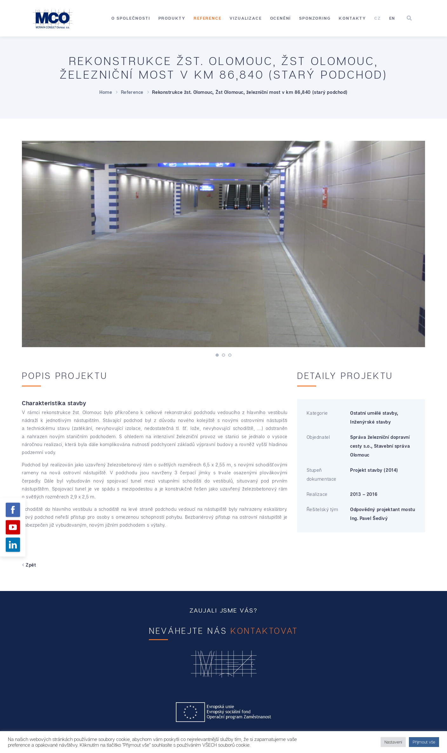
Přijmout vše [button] (424, 741)
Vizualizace (246, 18)
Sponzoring (314, 18)
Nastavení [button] (393, 741)
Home (105, 92)
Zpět (29, 565)
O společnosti (130, 18)
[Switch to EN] (392, 18)
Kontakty (352, 18)
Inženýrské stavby (370, 422)
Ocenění (280, 18)
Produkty (172, 18)
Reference (207, 18)
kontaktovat (264, 631)
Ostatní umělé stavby (373, 413)
